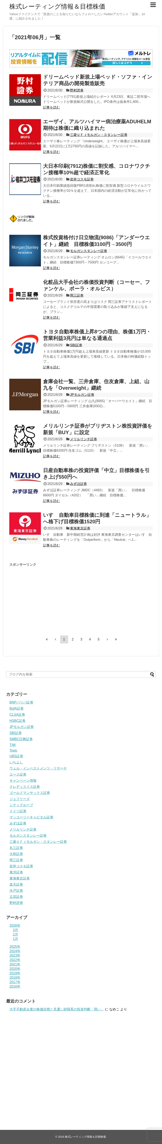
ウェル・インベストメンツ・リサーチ (38, 768)
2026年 (14, 925)
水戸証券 (16, 890)
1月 (15, 939)
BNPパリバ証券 (21, 702)
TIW (12, 745)
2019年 (14, 973)
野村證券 (77, 90)
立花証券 (16, 896)
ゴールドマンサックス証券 (29, 793)
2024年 (14, 951)
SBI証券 (76, 345)
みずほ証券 (78, 484)
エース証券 (17, 774)
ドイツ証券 (17, 811)
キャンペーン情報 (22, 780)
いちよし (16, 762)
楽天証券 (16, 884)
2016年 (14, 986)
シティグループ (21, 805)
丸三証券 (16, 848)
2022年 (14, 960)
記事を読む (51, 107)
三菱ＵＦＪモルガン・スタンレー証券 (98, 135)
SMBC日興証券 (21, 739)
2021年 (14, 964)
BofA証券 (16, 708)
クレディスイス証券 (24, 786)
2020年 (14, 969)
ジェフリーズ (19, 799)
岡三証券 (77, 295)
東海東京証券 (80, 528)
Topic (13, 750)
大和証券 (16, 854)
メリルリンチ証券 (83, 439)
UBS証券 (16, 756)
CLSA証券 (17, 714)
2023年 (14, 955)
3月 (15, 930)
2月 (15, 934)
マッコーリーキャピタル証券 (31, 817)
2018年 (14, 977)
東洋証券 (16, 872)
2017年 (14, 982)
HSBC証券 (17, 720)
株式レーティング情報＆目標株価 (57, 6)
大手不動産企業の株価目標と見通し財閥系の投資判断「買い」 (56, 1009)
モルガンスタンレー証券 (88, 251)
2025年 (14, 946)
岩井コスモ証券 (82, 179)
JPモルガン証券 (82, 394)
